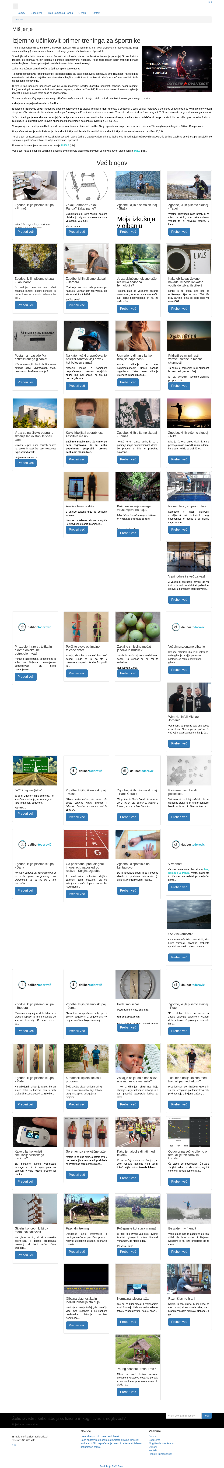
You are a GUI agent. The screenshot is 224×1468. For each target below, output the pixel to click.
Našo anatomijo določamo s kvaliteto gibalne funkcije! (109, 1440)
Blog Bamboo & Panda (60, 13)
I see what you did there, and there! (99, 1436)
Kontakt (96, 13)
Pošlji (206, 1415)
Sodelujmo (36, 13)
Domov (21, 13)
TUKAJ (65, 145)
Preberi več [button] (26, 231)
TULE (137, 150)
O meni (82, 13)
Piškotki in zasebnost (160, 1453)
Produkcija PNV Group (112, 1466)
